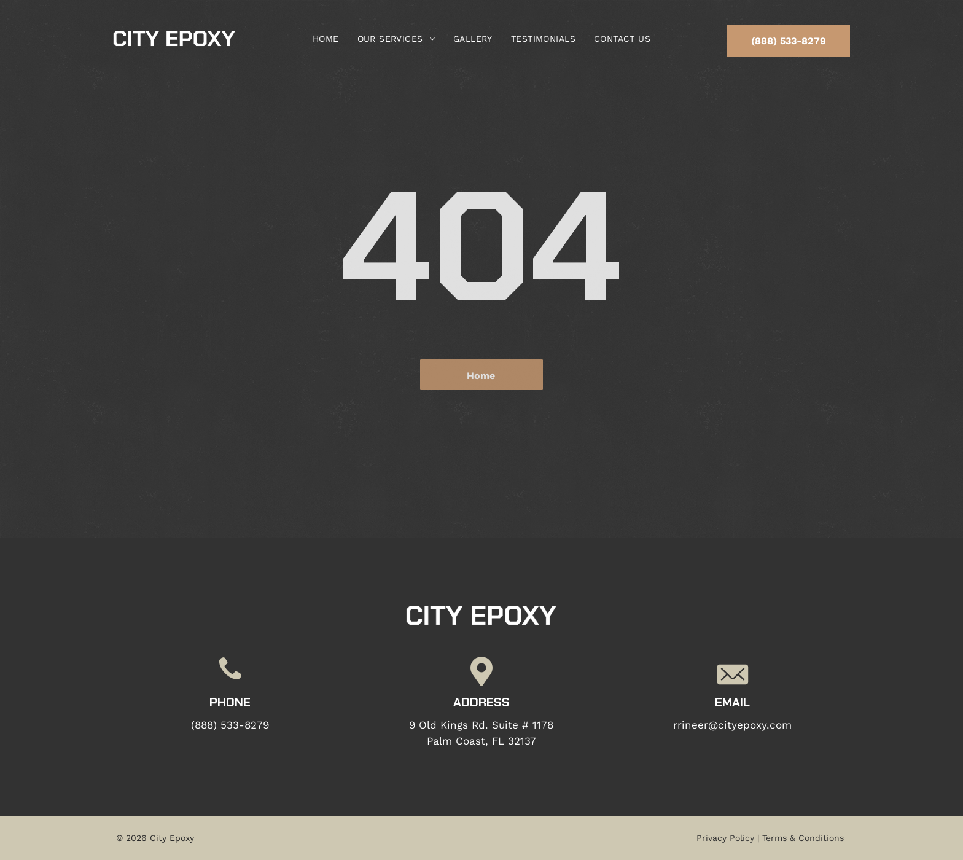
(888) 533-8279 (230, 725)
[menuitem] (325, 39)
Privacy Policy (725, 838)
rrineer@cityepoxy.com (732, 725)
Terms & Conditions (803, 838)
